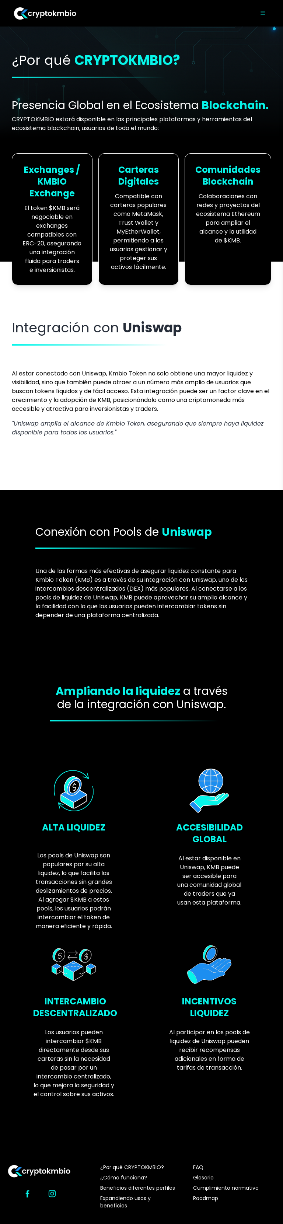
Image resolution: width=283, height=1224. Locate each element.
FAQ (198, 1167)
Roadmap (205, 1198)
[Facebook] (27, 1193)
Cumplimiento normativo (226, 1188)
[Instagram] (52, 1193)
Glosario (203, 1177)
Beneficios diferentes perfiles (137, 1188)
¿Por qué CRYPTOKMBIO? (132, 1167)
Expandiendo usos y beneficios (125, 1202)
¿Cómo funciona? (123, 1177)
